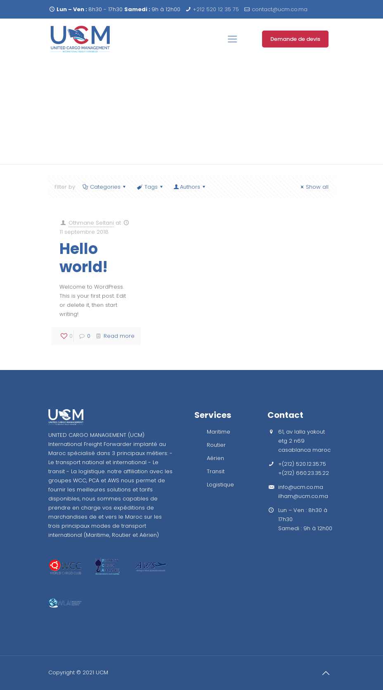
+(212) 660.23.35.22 (303, 473)
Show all (313, 187)
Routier (216, 445)
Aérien (215, 458)
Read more (119, 336)
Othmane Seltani (91, 223)
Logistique (220, 484)
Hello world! (83, 257)
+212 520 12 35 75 (216, 9)
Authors (190, 187)
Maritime (218, 432)
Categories (104, 187)
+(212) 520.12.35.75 (302, 464)
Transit (216, 471)
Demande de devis (295, 39)
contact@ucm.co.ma (279, 9)
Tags (150, 187)
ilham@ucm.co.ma (303, 496)
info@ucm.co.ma (300, 487)
